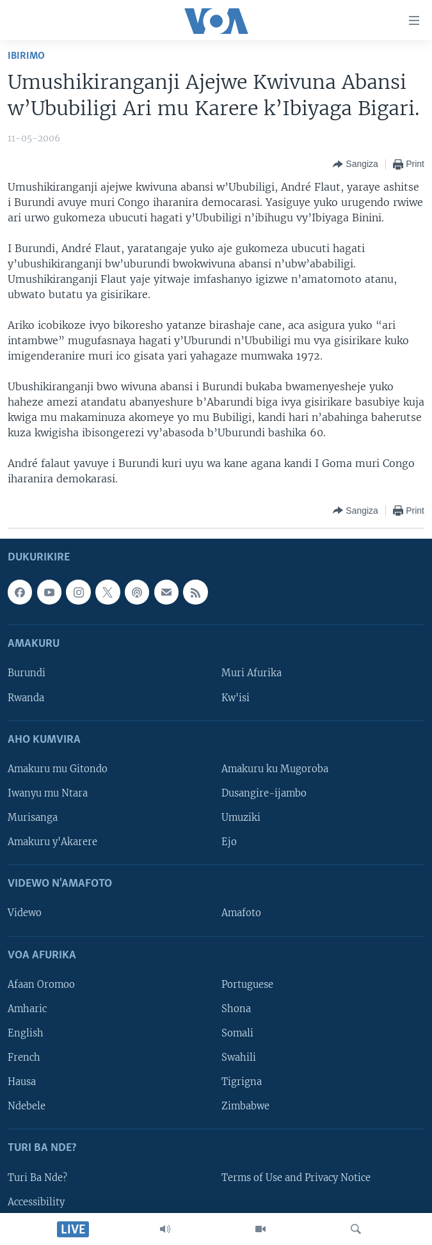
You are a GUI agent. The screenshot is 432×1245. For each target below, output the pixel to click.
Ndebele (26, 1106)
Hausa (22, 1082)
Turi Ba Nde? (37, 1177)
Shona (236, 1009)
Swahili (238, 1057)
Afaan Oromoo (41, 984)
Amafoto (241, 913)
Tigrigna (241, 1082)
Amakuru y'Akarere (52, 842)
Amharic (27, 1009)
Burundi (26, 673)
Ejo (229, 842)
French (24, 1057)
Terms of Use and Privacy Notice (296, 1177)
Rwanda (26, 697)
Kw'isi (235, 697)
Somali (237, 1033)
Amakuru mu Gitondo (58, 769)
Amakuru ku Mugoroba (274, 769)
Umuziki (240, 817)
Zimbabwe (245, 1106)
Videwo (25, 913)
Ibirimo (26, 56)
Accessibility (36, 1201)
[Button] (355, 164)
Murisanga (33, 817)
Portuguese (247, 984)
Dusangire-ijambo (264, 793)
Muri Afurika (251, 673)
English (26, 1033)
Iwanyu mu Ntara (48, 793)
